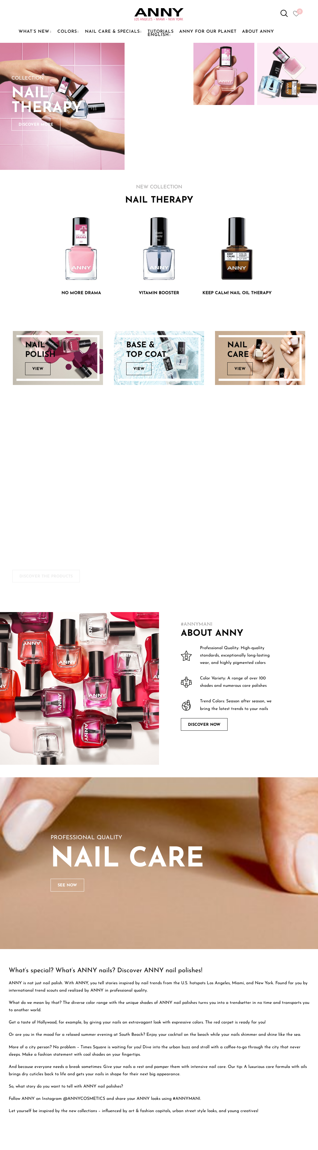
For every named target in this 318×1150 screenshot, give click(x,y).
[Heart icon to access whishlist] (297, 15)
